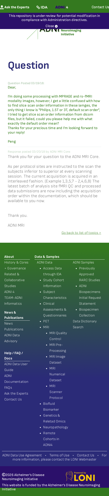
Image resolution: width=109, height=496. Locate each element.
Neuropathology (55, 427)
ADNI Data (44, 262)
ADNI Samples (83, 262)
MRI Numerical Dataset (57, 374)
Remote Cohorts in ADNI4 (51, 439)
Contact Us (13, 399)
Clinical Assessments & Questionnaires (54, 309)
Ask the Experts (16, 393)
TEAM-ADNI (13, 298)
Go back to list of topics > (81, 233)
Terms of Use (59, 455)
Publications (13, 329)
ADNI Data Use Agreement (22, 455)
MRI (46, 327)
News (8, 323)
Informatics (13, 304)
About (9, 257)
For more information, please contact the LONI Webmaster (60, 457)
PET (46, 321)
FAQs (8, 388)
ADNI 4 (9, 292)
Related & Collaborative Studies (14, 280)
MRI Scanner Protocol (56, 392)
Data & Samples (47, 257)
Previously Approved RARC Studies (89, 274)
